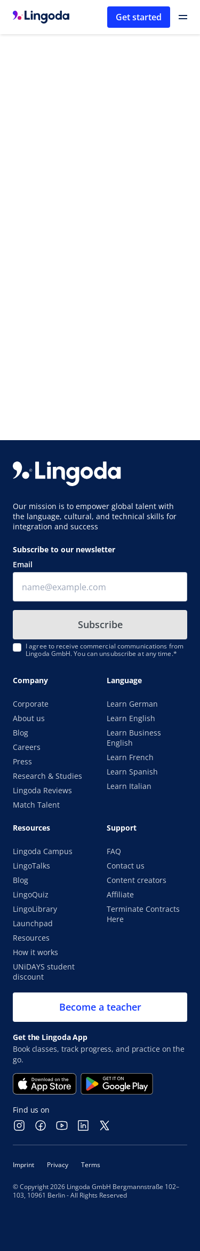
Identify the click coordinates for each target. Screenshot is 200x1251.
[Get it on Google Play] (117, 1083)
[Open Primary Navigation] (183, 17)
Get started (139, 17)
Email (23, 564)
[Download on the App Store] (44, 1083)
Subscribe (100, 624)
